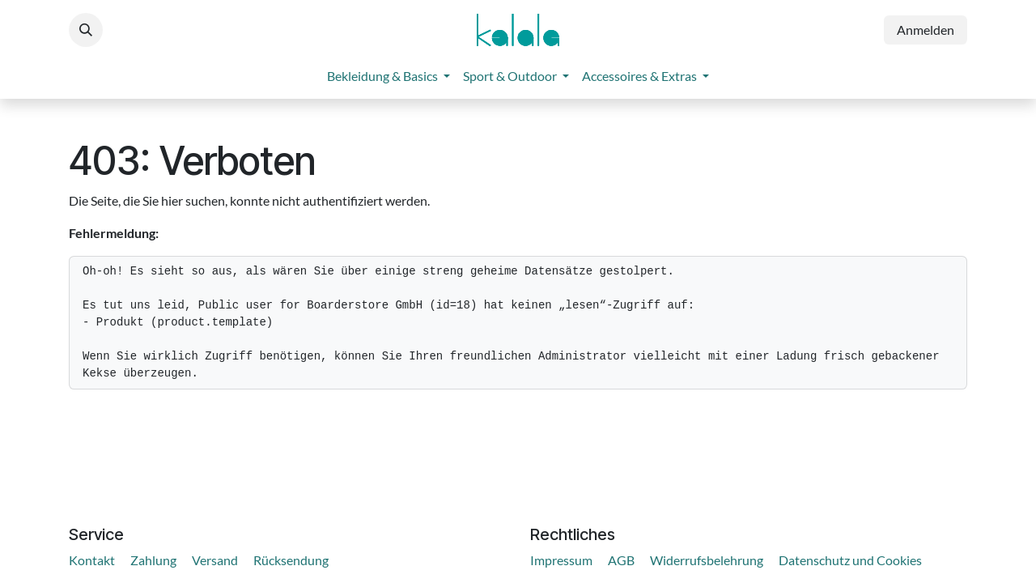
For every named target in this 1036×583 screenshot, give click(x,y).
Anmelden (925, 29)
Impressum (561, 560)
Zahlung (153, 560)
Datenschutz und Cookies (850, 560)
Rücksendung (291, 560)
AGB (621, 560)
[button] (86, 30)
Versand (215, 560)
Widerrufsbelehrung (706, 560)
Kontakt (92, 560)
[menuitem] (388, 76)
